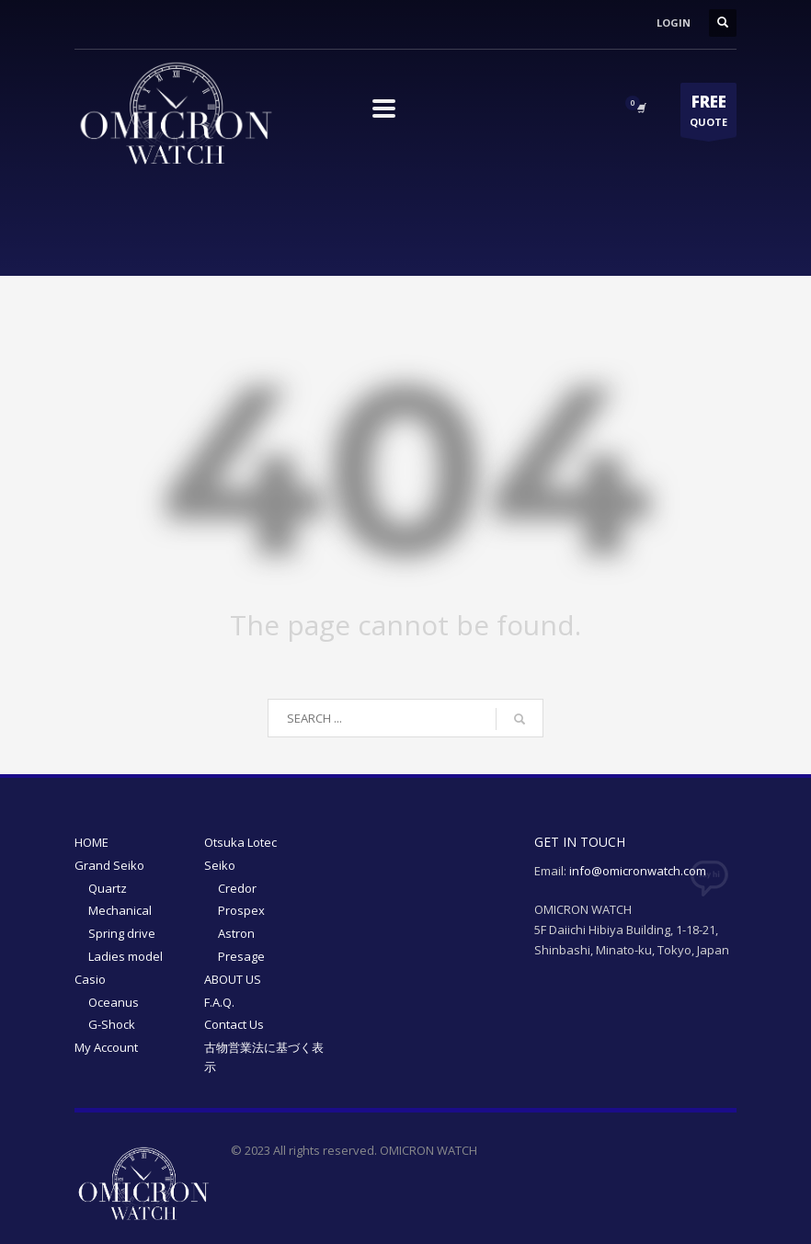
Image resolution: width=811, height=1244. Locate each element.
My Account (106, 1047)
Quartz (107, 888)
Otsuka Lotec (240, 842)
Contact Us (234, 1024)
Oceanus (113, 1002)
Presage (241, 956)
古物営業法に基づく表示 (264, 1057)
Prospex (241, 910)
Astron (236, 933)
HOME (91, 842)
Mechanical (120, 910)
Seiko (219, 865)
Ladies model (125, 956)
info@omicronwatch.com (637, 870)
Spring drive (121, 933)
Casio (90, 979)
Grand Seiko (109, 865)
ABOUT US (232, 979)
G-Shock (111, 1024)
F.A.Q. (219, 1002)
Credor (237, 888)
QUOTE (708, 114)
